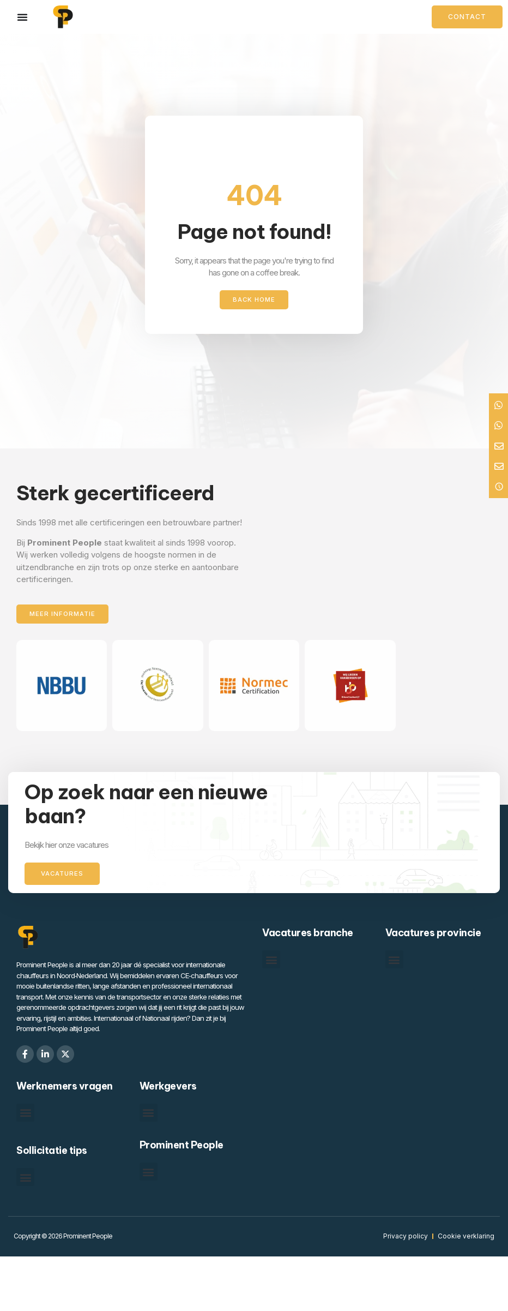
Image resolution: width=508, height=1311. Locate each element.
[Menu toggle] (22, 16)
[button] (271, 960)
